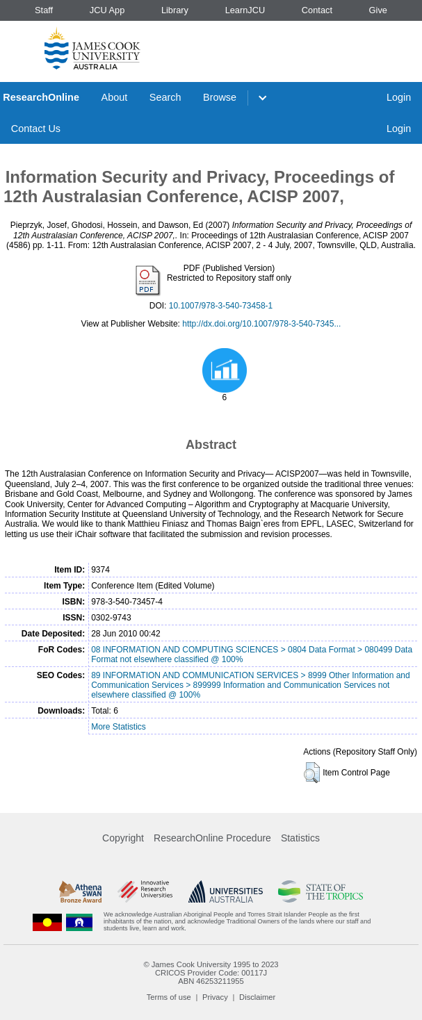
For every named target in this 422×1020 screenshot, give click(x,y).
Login (399, 97)
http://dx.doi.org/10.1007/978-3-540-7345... (261, 324)
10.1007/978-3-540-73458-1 (221, 306)
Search (165, 97)
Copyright (123, 838)
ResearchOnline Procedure (212, 838)
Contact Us (35, 128)
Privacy (215, 997)
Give (378, 10)
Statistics (300, 838)
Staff (44, 10)
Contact (317, 10)
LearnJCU (245, 10)
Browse (219, 97)
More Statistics (118, 727)
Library (174, 10)
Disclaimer (257, 997)
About (115, 97)
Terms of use (169, 997)
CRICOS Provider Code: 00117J (211, 973)
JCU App (107, 10)
